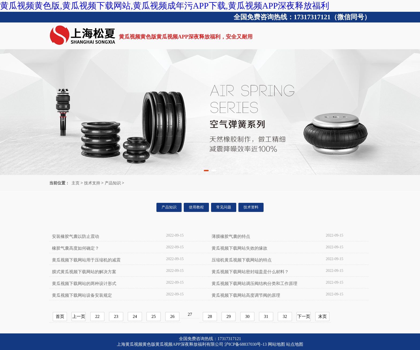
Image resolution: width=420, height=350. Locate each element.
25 (154, 316)
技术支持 (92, 183)
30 (247, 316)
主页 (76, 183)
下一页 (303, 316)
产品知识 (113, 183)
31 (266, 316)
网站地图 (276, 344)
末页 (322, 316)
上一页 (78, 316)
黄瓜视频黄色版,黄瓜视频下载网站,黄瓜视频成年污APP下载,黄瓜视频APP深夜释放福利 (164, 5)
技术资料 (250, 207)
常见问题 (223, 207)
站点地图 (294, 344)
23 (116, 316)
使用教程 (196, 207)
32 (285, 316)
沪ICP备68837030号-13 (245, 344)
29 (229, 316)
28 (210, 316)
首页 (60, 316)
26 (172, 316)
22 (97, 316)
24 (135, 316)
